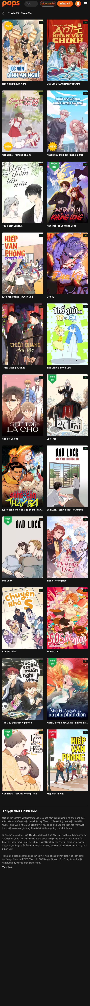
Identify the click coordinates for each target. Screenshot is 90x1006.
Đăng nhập (48, 3)
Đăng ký (65, 3)
